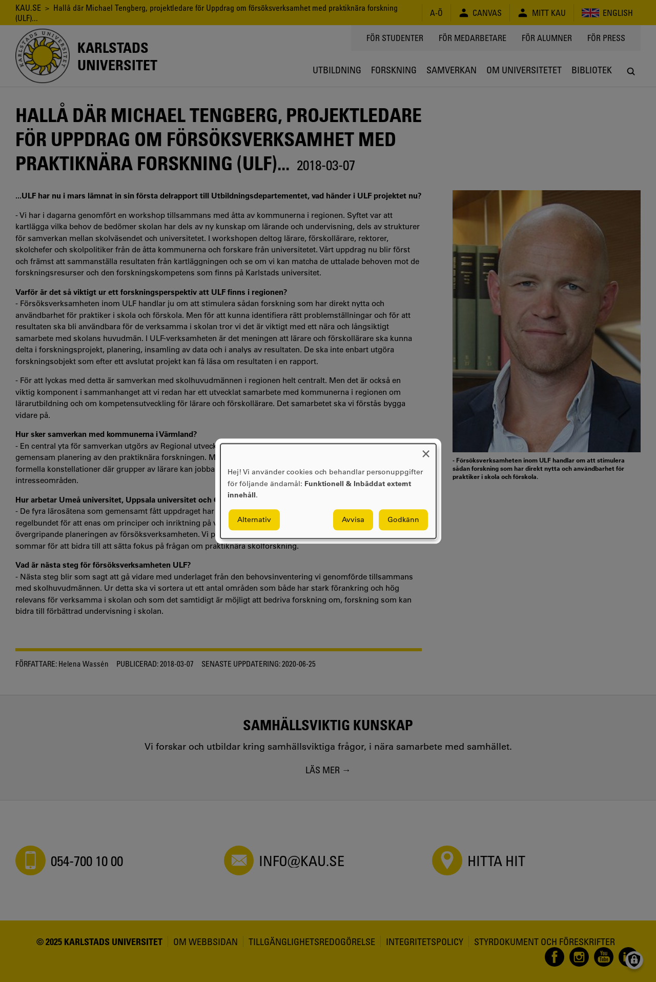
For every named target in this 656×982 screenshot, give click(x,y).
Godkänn (403, 519)
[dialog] (328, 491)
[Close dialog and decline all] (426, 450)
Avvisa (353, 519)
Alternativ (254, 519)
